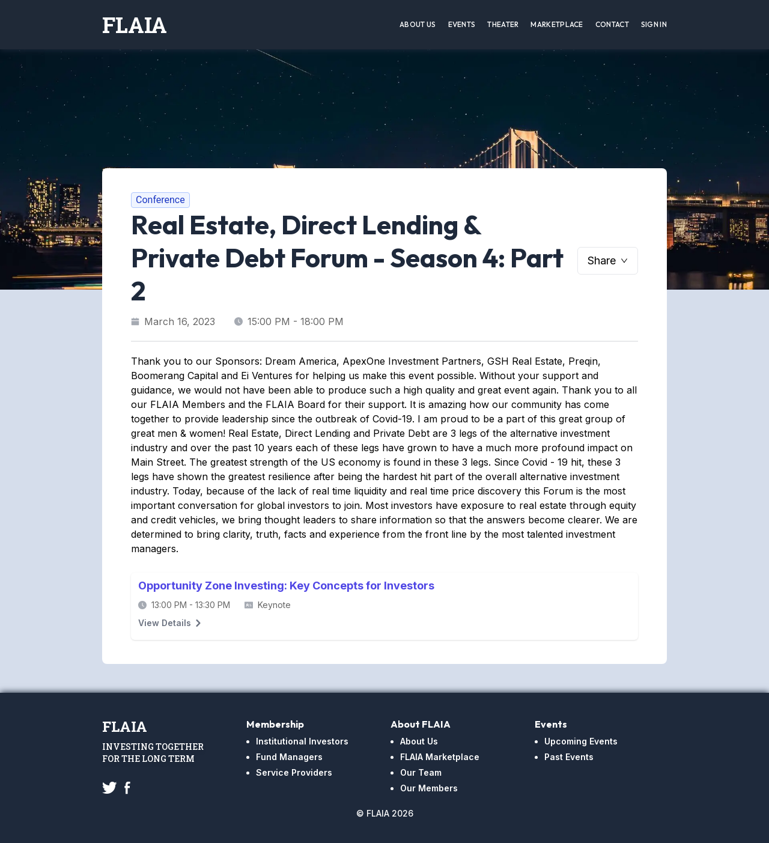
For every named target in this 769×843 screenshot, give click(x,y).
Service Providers (294, 772)
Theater (502, 24)
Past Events (569, 757)
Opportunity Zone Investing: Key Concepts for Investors (286, 585)
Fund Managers (289, 757)
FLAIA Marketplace (439, 757)
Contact (612, 24)
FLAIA (134, 25)
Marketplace (556, 24)
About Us (418, 24)
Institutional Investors (302, 741)
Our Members (429, 788)
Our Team (421, 772)
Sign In (654, 24)
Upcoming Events (581, 741)
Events (462, 24)
